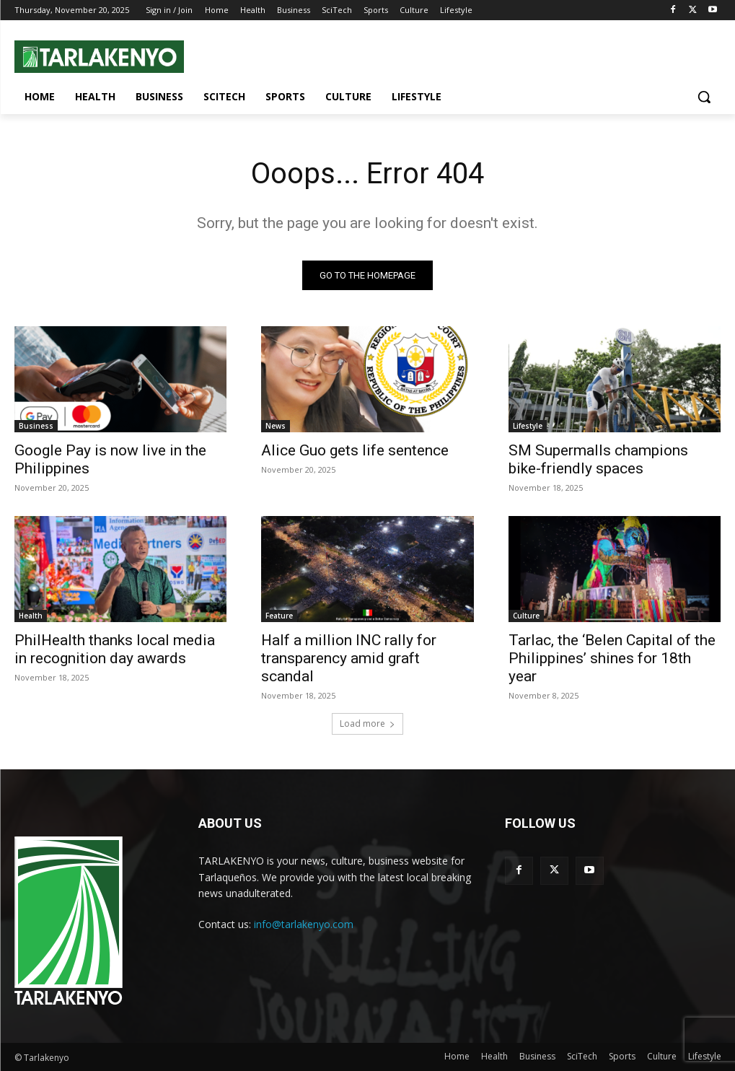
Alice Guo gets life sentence (355, 451)
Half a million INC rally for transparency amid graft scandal (348, 659)
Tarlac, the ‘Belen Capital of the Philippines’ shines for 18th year (612, 659)
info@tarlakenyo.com (303, 924)
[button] (704, 96)
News (275, 426)
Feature (279, 616)
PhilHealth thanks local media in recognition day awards (114, 650)
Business (36, 426)
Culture (526, 616)
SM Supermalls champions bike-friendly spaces (598, 460)
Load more (367, 723)
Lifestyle (527, 426)
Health (31, 616)
